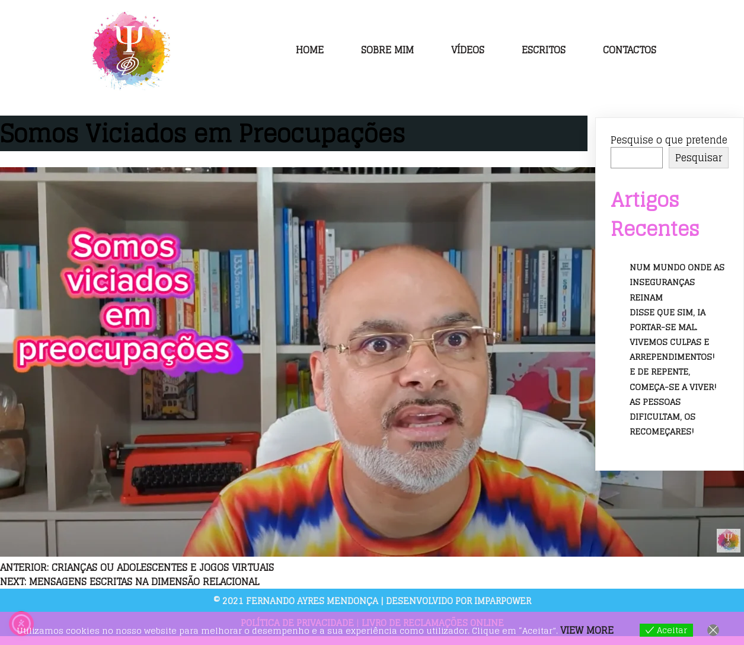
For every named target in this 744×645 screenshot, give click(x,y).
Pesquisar (698, 157)
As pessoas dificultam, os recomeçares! (662, 416)
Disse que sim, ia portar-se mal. (667, 319)
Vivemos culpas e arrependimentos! (672, 349)
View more (587, 630)
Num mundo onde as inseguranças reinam (677, 282)
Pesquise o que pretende (669, 140)
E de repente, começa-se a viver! (673, 379)
